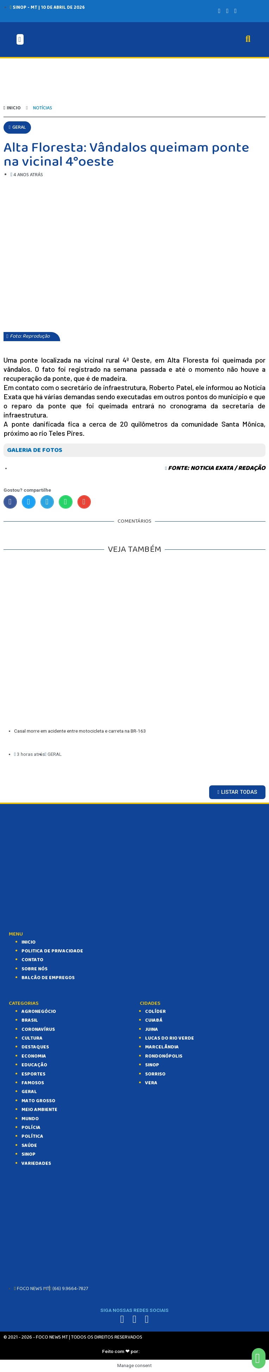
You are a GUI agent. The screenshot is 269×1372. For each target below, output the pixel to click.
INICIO (28, 942)
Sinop (152, 1065)
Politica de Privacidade (52, 951)
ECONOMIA (33, 1056)
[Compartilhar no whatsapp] (65, 502)
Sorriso (155, 1074)
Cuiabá (153, 1020)
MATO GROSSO (38, 1101)
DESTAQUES (35, 1047)
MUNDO (30, 1119)
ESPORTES (33, 1074)
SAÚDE (29, 1145)
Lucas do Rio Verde (169, 1038)
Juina (151, 1029)
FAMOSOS (32, 1083)
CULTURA (32, 1038)
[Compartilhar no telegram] (47, 502)
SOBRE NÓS (34, 969)
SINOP (28, 1154)
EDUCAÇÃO (34, 1065)
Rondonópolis (163, 1056)
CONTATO (32, 960)
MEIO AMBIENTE (39, 1109)
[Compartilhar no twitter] (28, 502)
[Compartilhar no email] (84, 502)
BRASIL (29, 1020)
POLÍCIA (30, 1127)
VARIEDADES (36, 1163)
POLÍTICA (32, 1136)
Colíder (155, 1011)
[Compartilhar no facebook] (10, 502)
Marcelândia (162, 1047)
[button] (17, 127)
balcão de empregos (48, 978)
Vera (151, 1083)
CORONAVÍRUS (38, 1029)
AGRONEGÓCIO (38, 1011)
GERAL (29, 1092)
